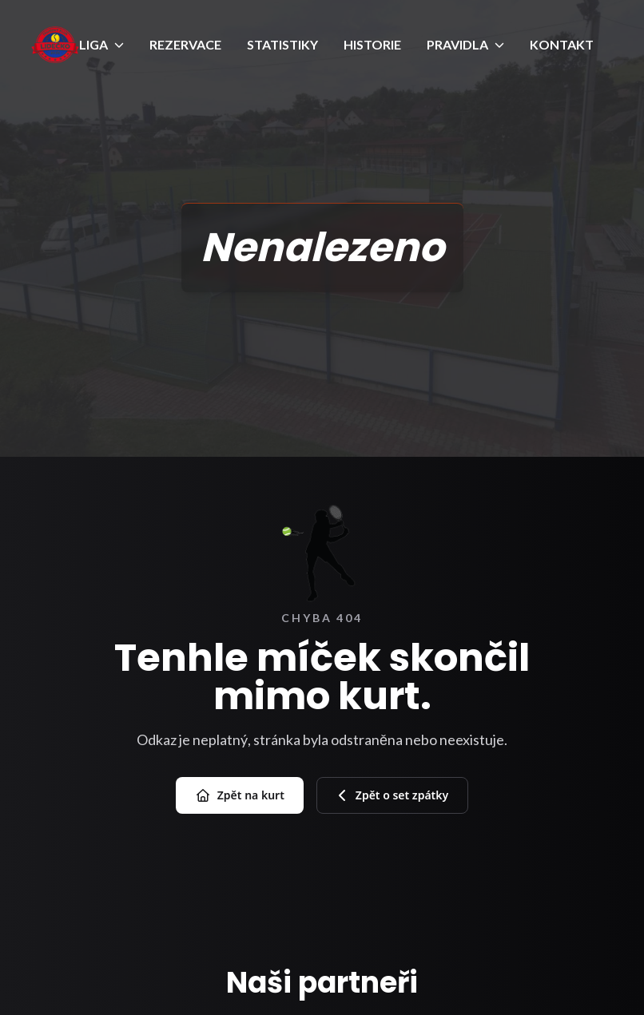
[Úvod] (55, 44)
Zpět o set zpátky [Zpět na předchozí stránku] (392, 795)
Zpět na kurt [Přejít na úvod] (239, 795)
